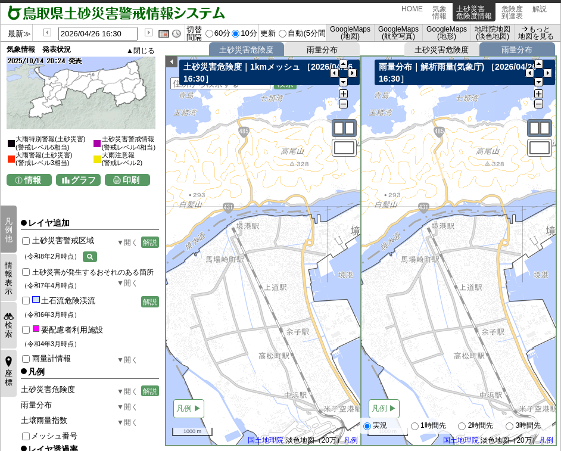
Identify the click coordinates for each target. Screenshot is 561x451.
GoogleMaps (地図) (350, 33)
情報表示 (9, 278)
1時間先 (428, 426)
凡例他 (9, 230)
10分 (249, 33)
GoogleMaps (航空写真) (398, 33)
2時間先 (475, 426)
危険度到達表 (512, 12)
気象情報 (439, 12)
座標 (9, 377)
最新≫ (19, 33)
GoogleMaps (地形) (446, 33)
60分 (222, 33)
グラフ (83, 180)
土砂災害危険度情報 (474, 12)
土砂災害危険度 (246, 49)
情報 (32, 180)
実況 (375, 426)
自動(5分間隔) (312, 33)
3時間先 (523, 426)
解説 (539, 12)
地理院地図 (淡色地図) (492, 33)
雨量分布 (322, 49)
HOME (412, 12)
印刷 (131, 180)
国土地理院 (265, 441)
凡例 (351, 441)
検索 (9, 329)
